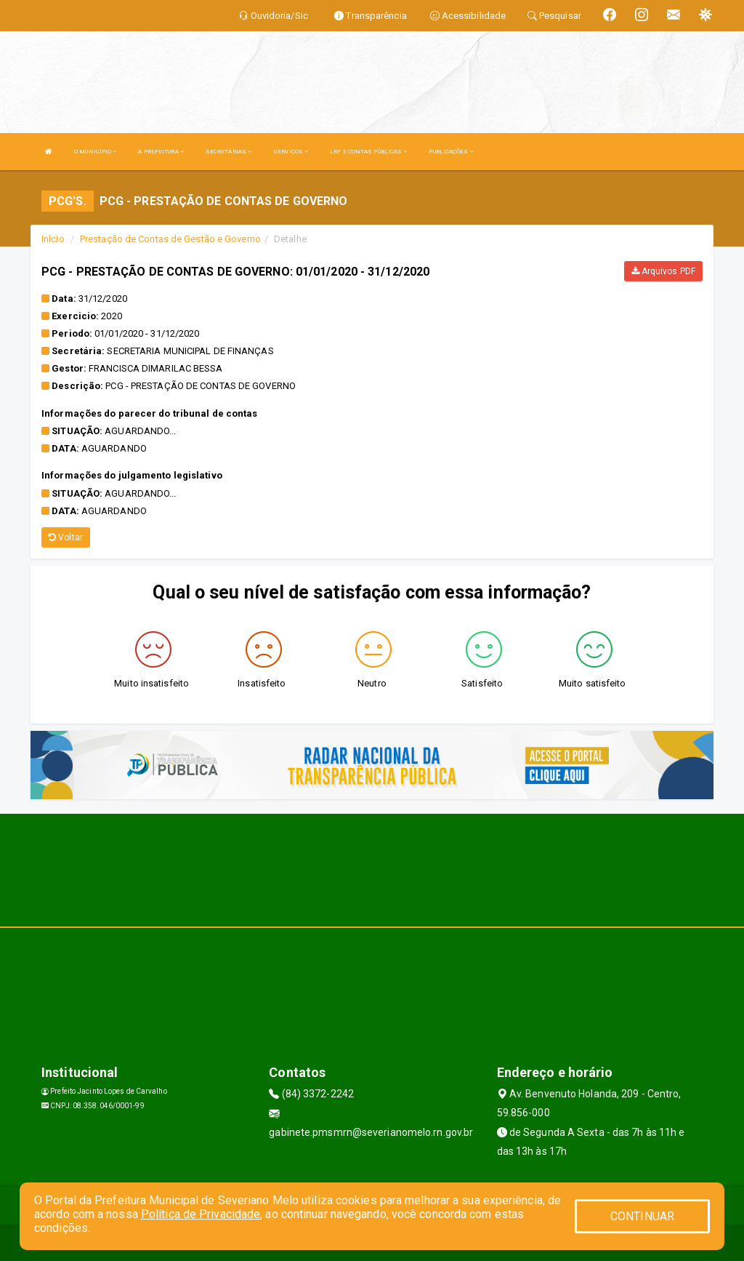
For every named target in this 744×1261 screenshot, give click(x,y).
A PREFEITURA (160, 151)
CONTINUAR (642, 1216)
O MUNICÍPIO (95, 151)
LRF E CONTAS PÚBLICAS (368, 151)
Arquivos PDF (663, 271)
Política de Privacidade (200, 1214)
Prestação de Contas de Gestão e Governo (170, 238)
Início (53, 238)
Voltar (66, 537)
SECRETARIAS (228, 151)
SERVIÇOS (290, 151)
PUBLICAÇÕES (451, 151)
